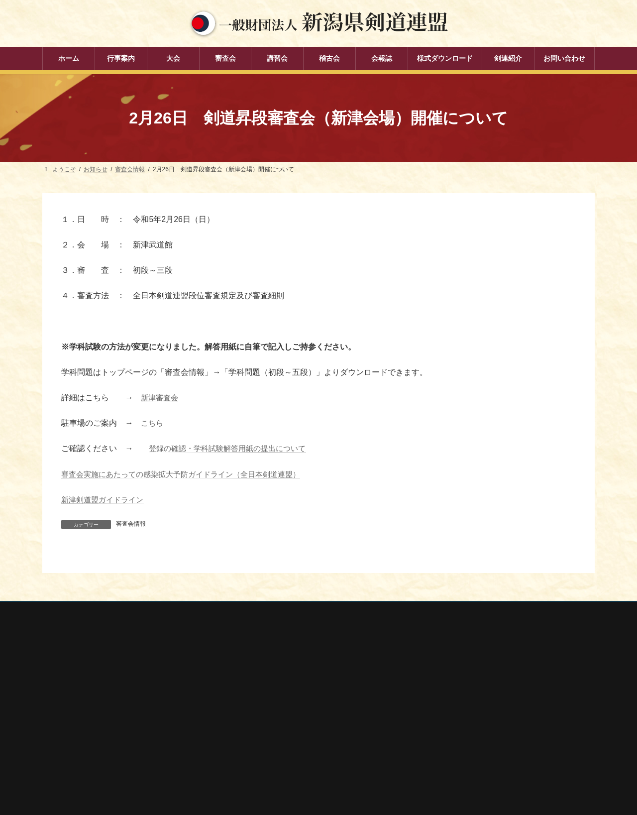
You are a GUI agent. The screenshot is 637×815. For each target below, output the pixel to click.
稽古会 (246, 736)
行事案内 (249, 667)
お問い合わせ (137, 610)
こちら (153, 423)
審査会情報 (131, 523)
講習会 (246, 719)
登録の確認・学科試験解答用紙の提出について (232, 448)
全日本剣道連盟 (450, 684)
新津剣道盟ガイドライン (105, 499)
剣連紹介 (249, 771)
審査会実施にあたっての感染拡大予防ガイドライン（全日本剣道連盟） (188, 473)
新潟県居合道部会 (453, 724)
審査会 (246, 702)
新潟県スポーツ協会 (456, 698)
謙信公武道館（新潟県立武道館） (474, 750)
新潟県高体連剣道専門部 (462, 737)
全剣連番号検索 (450, 671)
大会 (243, 685)
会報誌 (246, 754)
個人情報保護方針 (76, 610)
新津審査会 (161, 397)
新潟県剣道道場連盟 (456, 711)
